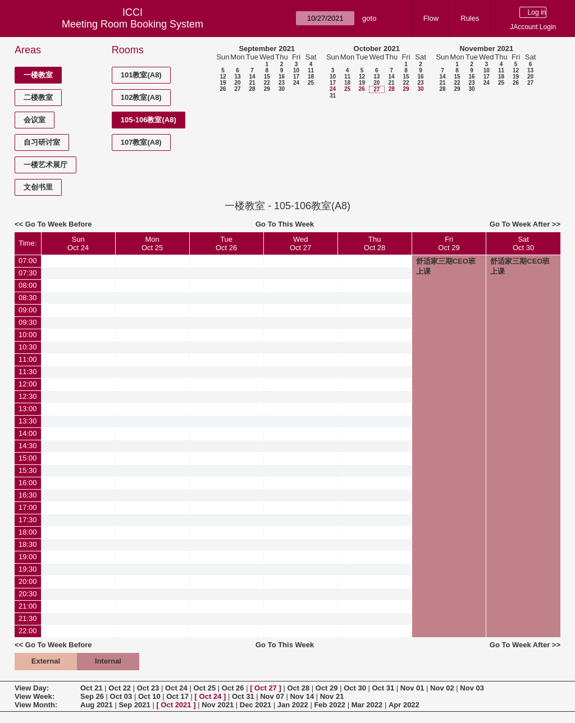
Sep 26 (92, 696)
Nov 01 (412, 688)
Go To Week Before (58, 224)
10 (296, 70)
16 (282, 76)
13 (237, 76)
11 (311, 70)
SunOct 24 (78, 243)
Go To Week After (520, 224)
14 (252, 76)
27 (237, 89)
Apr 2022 (404, 705)
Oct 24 (176, 688)
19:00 (28, 556)
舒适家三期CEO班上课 (446, 266)
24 (296, 83)
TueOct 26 (226, 243)
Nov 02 (442, 688)
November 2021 (486, 48)
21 (252, 83)
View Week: (34, 696)
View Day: (32, 688)
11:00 (28, 359)
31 (333, 96)
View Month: (36, 705)
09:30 (28, 322)
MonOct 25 (152, 243)
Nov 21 (332, 696)
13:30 (28, 421)
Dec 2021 (255, 705)
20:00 (28, 581)
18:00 (28, 532)
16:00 (28, 482)
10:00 (28, 334)
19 (223, 83)
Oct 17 (177, 696)
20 (237, 83)
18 (311, 76)
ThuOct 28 (374, 243)
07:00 (28, 260)
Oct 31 (383, 688)
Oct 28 (298, 688)
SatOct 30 (523, 243)
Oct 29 (327, 688)
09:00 (28, 310)
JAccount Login (533, 27)
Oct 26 (233, 688)
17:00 (28, 507)
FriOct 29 (448, 243)
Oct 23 (148, 688)
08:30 (28, 297)
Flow (431, 18)
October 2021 (377, 48)
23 (282, 83)
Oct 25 (204, 688)
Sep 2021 (134, 705)
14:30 (28, 445)
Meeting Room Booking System (132, 24)
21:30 (28, 618)
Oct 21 (91, 688)
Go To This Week (284, 224)
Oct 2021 (176, 705)
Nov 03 (472, 688)
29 (267, 89)
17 (296, 76)
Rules (469, 18)
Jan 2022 (292, 705)
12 (223, 76)
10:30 (28, 347)
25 (311, 83)
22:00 (28, 631)
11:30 (28, 371)
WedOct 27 (300, 243)
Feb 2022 (329, 705)
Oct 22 (119, 688)
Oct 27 (265, 688)
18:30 (28, 544)
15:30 (28, 470)
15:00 (28, 458)
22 (267, 83)
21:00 (28, 606)
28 (252, 89)
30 (282, 89)
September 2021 (267, 48)
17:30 (28, 519)
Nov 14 (302, 696)
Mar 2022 (367, 705)
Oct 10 (149, 696)
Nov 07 (272, 696)
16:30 (28, 495)
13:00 (28, 408)
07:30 (28, 273)
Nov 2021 (218, 705)
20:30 (28, 594)
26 (223, 89)
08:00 (28, 285)
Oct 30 (355, 688)
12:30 (28, 396)
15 (267, 76)
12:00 (28, 384)
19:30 (28, 569)
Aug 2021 (96, 705)
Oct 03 (121, 696)
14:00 (28, 433)
